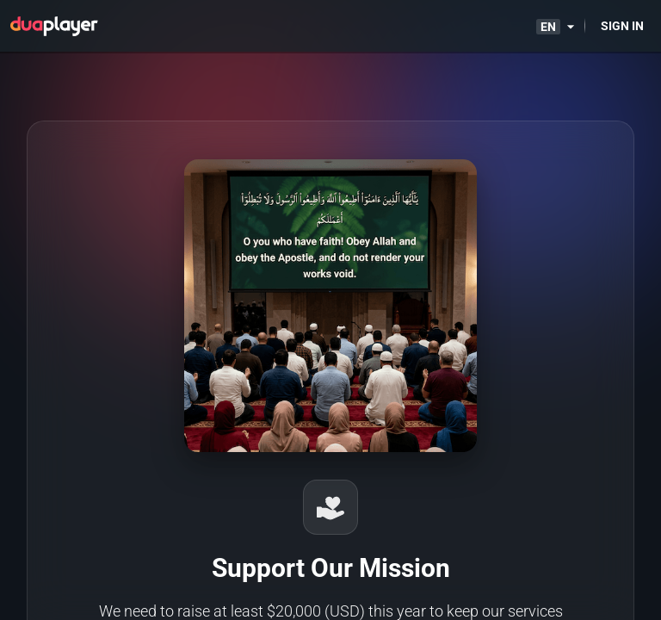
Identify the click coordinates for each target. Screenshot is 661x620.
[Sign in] (622, 25)
